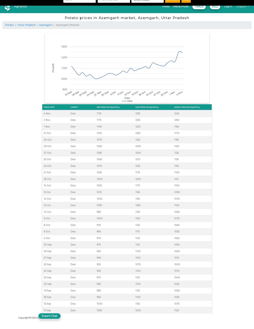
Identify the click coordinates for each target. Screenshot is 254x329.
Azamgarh (45, 25)
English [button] (242, 6)
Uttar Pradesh (26, 25)
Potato (9, 25)
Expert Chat (49, 316)
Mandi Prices (180, 6)
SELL (215, 6)
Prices (165, 6)
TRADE (199, 6)
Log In (228, 6)
